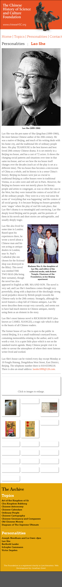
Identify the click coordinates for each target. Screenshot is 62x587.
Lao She (6, 541)
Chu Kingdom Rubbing (14, 503)
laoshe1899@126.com (44, 369)
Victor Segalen (9, 550)
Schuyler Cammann (12, 547)
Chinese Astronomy (12, 506)
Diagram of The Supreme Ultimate (20, 525)
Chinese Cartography (13, 515)
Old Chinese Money (12, 521)
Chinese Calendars (12, 509)
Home (7, 36)
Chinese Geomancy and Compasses (21, 518)
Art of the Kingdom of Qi (15, 500)
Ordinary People (10, 512)
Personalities (37, 36)
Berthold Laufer (10, 544)
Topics (19, 36)
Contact (56, 36)
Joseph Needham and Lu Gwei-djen (21, 538)
